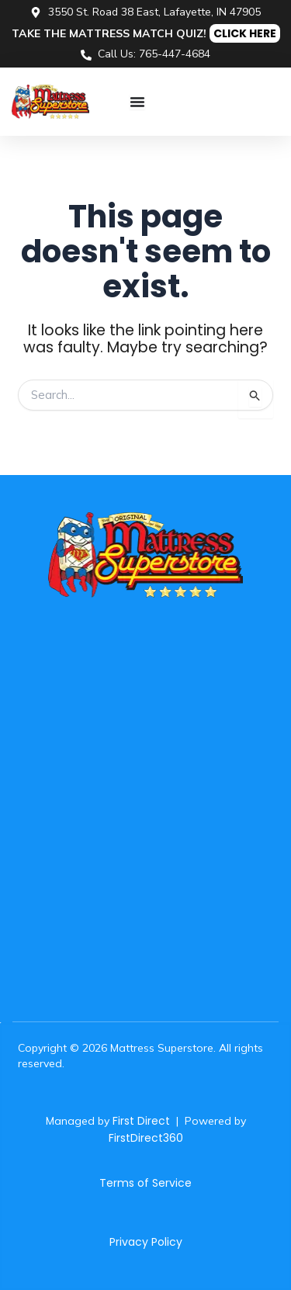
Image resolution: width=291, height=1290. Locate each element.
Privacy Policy (145, 1242)
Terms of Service (145, 1183)
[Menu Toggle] (137, 101)
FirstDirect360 (146, 1138)
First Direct (141, 1121)
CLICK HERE (244, 33)
